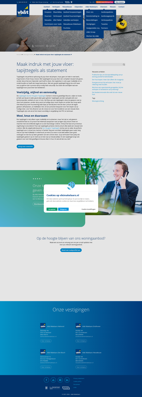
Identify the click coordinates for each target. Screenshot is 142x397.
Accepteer (52, 209)
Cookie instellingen (88, 209)
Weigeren (63, 209)
